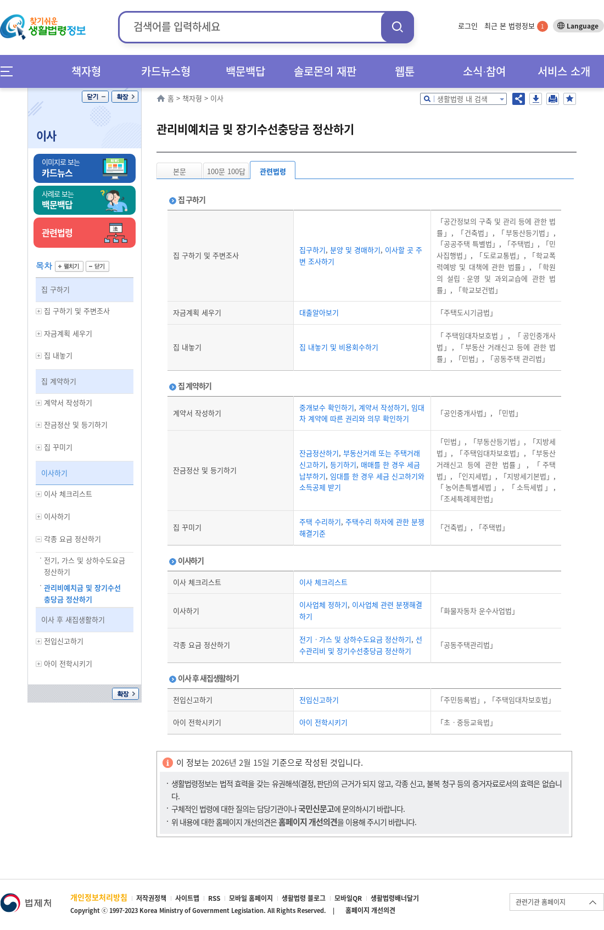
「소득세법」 (528, 487)
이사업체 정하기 (323, 604)
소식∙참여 (484, 71)
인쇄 (552, 99)
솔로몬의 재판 (325, 71)
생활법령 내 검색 (462, 98)
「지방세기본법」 (525, 476)
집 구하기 (55, 289)
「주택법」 (519, 243)
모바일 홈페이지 (251, 898)
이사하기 (54, 472)
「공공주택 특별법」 (468, 243)
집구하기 (312, 249)
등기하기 (342, 464)
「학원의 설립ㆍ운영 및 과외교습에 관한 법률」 (496, 278)
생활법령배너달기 (395, 898)
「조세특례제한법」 (467, 498)
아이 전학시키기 (323, 722)
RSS (214, 898)
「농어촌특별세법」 (469, 487)
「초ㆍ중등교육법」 (467, 722)
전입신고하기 (319, 699)
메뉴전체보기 (10, 71)
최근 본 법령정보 (516, 25)
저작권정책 (151, 898)
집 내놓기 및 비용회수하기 (338, 347)
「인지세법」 (473, 476)
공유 (518, 99)
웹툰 (405, 71)
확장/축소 (124, 97)
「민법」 (467, 358)
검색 (397, 26)
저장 (535, 99)
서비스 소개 (564, 71)
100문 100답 (226, 171)
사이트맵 (187, 898)
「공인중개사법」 (463, 413)
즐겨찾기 (569, 99)
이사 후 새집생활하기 (73, 619)
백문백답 (245, 71)
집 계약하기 (58, 381)
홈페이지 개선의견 (370, 910)
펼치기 (69, 266)
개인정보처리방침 (98, 897)
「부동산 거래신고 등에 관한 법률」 (496, 459)
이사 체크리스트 (323, 582)
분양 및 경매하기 (354, 249)
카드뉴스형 (166, 71)
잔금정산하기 (319, 453)
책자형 (86, 71)
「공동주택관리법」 (467, 644)
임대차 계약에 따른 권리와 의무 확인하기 (361, 413)
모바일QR (348, 898)
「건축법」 (473, 232)
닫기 (95, 97)
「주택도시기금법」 (467, 312)
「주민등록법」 (460, 699)
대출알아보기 (319, 312)
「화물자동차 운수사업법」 (478, 610)
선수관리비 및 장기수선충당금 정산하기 (360, 645)
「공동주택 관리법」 (516, 358)
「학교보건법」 (477, 290)
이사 (46, 135)
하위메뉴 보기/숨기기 (39, 311)
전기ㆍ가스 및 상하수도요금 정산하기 (355, 639)
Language (583, 26)
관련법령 (273, 171)
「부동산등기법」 (524, 232)
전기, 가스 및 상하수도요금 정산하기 (84, 566)
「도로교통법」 (498, 255)
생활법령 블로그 (304, 898)
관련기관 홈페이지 (541, 902)
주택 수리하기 (320, 521)
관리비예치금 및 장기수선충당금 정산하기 (82, 593)
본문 (179, 171)
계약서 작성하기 (381, 407)
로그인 (468, 25)
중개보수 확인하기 (326, 407)
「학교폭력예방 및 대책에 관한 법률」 (496, 261)
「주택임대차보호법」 (472, 335)
